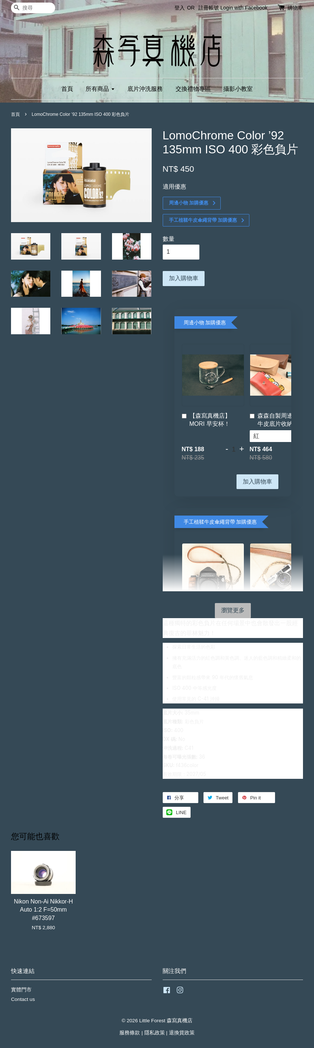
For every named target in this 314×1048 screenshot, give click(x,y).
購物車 (295, 8)
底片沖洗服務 (145, 89)
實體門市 (21, 989)
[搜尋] (33, 8)
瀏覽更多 (233, 610)
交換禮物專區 (193, 89)
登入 (179, 8)
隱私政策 (154, 1032)
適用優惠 (174, 186)
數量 (168, 239)
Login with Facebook (243, 8)
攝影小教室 (238, 89)
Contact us (23, 999)
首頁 (67, 89)
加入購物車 (257, 481)
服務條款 (129, 1032)
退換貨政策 (182, 1032)
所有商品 (100, 89)
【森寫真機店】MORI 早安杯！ (206, 420)
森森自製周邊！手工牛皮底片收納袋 (280, 420)
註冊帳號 (208, 8)
